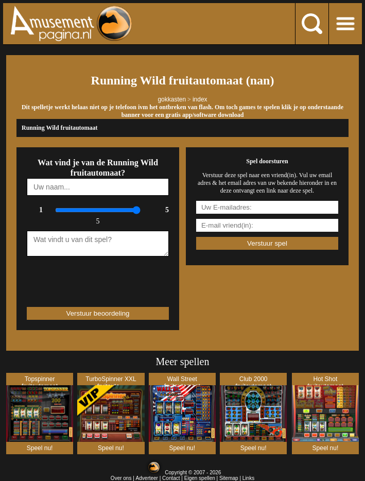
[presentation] (87, 277)
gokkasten (172, 99)
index (200, 99)
